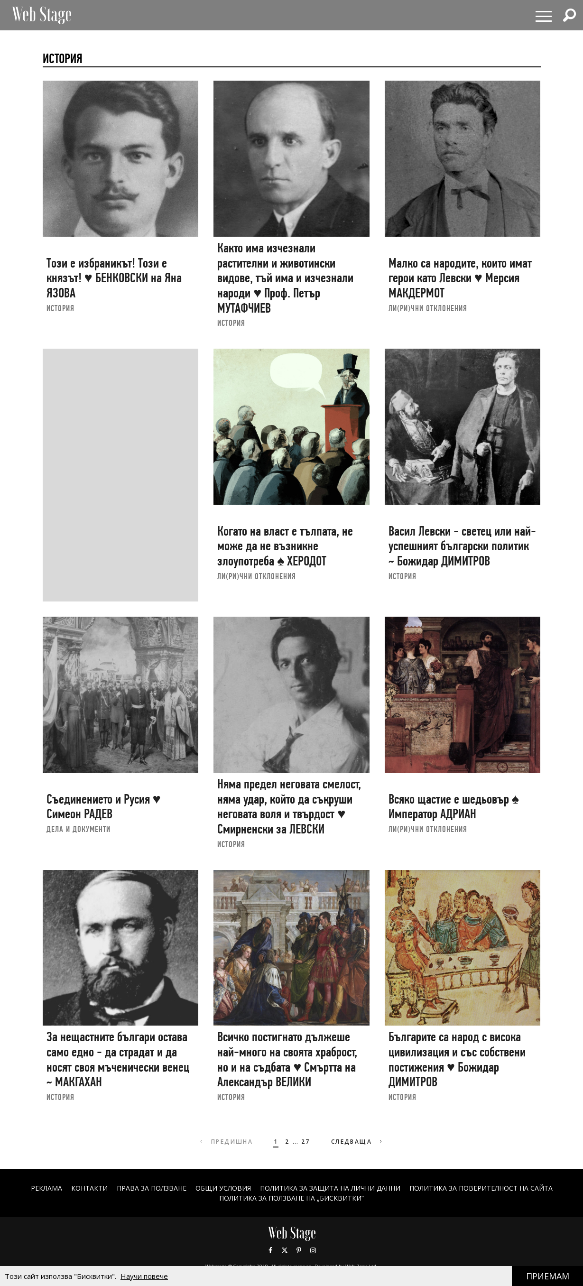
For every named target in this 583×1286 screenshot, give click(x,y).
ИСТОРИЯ (60, 308)
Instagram (313, 1250)
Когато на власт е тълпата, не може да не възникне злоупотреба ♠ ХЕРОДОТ (285, 546)
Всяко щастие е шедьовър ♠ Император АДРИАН (454, 806)
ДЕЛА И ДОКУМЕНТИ (78, 829)
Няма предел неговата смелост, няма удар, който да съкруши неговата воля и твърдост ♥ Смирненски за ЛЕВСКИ (289, 806)
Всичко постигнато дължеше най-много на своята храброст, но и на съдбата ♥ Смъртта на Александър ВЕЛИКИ (287, 1059)
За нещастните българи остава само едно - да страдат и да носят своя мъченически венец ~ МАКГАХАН (117, 1059)
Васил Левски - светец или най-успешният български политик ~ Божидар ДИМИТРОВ (462, 546)
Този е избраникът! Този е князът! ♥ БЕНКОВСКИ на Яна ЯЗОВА (114, 278)
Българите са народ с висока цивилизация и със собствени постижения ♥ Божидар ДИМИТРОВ (457, 1059)
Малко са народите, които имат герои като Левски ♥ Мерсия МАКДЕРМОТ (460, 278)
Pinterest (299, 1250)
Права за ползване (151, 1188)
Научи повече (144, 1276)
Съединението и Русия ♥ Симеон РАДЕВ (103, 806)
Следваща (358, 1142)
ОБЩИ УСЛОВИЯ (223, 1188)
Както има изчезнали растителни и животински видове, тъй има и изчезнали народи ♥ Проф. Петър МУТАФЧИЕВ (285, 278)
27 (305, 1142)
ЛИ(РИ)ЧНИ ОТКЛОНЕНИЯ (428, 308)
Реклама (46, 1188)
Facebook (270, 1250)
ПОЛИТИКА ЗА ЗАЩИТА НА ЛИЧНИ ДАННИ (330, 1188)
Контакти (89, 1188)
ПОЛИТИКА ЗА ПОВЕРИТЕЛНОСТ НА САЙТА (481, 1188)
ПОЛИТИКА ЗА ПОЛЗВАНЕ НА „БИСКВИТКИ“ (291, 1198)
